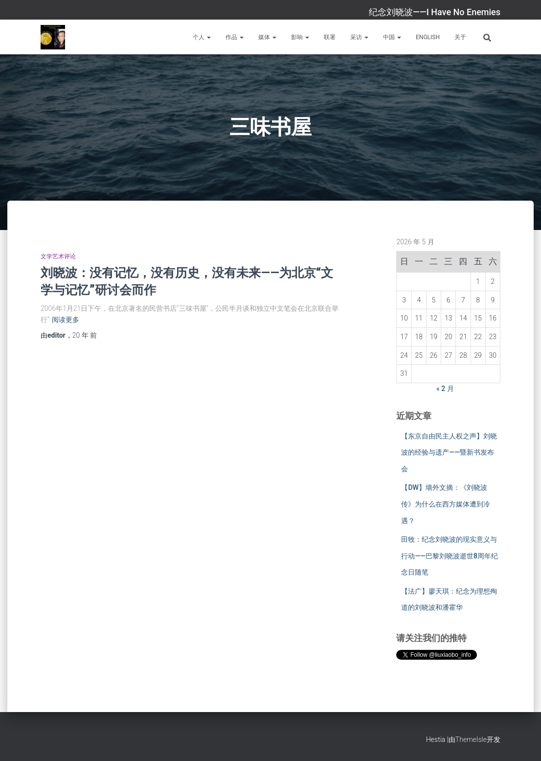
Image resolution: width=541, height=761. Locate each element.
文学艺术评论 (58, 256)
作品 (234, 37)
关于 (460, 37)
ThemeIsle (471, 739)
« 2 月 (445, 388)
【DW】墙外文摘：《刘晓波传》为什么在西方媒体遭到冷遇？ (445, 504)
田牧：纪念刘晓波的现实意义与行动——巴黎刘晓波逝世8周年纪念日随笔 (449, 555)
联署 (330, 37)
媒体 (267, 37)
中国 (392, 37)
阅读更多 (65, 319)
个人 (202, 37)
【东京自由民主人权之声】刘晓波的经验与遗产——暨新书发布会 (449, 452)
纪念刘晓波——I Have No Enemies (434, 12)
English (428, 37)
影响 (300, 37)
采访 (359, 37)
